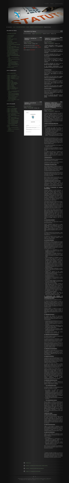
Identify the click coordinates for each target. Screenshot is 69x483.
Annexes (8, 56)
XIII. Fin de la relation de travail (11, 46)
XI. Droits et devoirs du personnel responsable (13, 44)
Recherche (51, 3)
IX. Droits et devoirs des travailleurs (12, 42)
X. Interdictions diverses (10, 43)
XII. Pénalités (9, 45)
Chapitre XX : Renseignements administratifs (33, 471)
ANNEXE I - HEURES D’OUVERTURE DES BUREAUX (35, 468)
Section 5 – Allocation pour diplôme (12, 117)
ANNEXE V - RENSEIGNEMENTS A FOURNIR (13, 99)
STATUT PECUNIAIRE (11, 106)
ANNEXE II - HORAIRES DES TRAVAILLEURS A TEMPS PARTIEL (37, 465)
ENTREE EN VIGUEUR (10, 67)
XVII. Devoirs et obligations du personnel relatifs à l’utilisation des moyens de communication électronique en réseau (13, 51)
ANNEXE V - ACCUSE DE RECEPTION (30, 103)
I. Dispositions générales (10, 35)
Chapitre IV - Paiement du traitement (12, 111)
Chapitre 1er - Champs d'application (12, 108)
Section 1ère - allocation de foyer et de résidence (14, 113)
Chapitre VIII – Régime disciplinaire (12, 82)
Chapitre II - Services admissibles (12, 109)
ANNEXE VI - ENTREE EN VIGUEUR (30, 39)
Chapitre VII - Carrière (10, 81)
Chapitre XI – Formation (10, 85)
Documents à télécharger (59, 3)
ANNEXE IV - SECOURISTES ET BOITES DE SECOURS (52, 39)
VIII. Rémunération (10, 41)
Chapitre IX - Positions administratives (12, 83)
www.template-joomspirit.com (68, 479)
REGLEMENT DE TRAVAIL (30, 31)
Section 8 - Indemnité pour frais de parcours (13, 120)
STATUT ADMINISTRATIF (11, 73)
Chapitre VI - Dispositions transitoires (12, 125)
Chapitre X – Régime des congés (11, 84)
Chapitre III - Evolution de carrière (12, 110)
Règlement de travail (38, 33)
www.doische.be (47, 480)
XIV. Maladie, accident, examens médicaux (13, 47)
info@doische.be (39, 480)
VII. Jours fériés (9, 40)
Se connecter (46, 3)
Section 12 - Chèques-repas (11, 124)
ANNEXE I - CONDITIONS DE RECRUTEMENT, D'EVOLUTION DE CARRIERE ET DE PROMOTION (14, 92)
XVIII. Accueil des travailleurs (11, 52)
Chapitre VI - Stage (10, 80)
